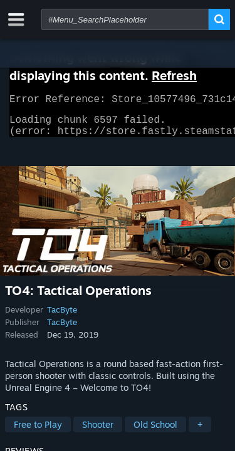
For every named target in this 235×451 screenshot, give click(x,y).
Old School (155, 432)
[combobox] (125, 19)
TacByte (62, 317)
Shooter (97, 432)
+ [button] (199, 432)
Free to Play (38, 432)
